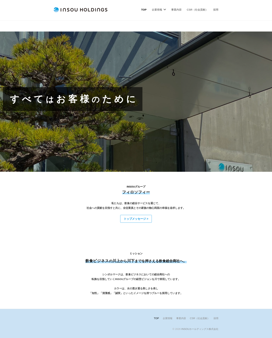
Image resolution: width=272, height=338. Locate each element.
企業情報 (157, 9)
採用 (215, 9)
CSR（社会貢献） (197, 9)
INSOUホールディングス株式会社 (199, 329)
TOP (144, 9)
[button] (136, 219)
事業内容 (176, 9)
